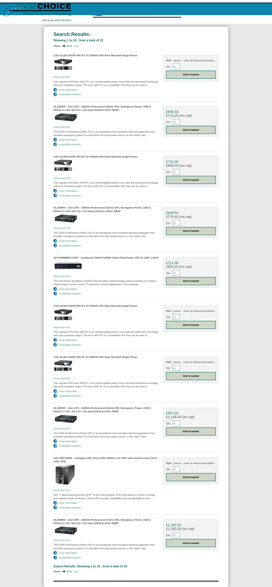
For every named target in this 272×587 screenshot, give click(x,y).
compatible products (70, 94)
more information (68, 89)
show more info (61, 77)
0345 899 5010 (62, 20)
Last (76, 46)
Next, (69, 46)
